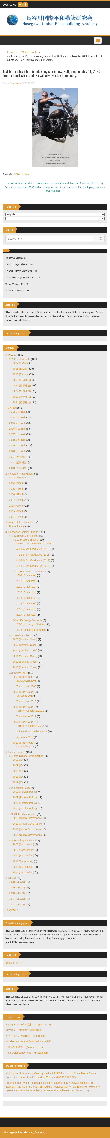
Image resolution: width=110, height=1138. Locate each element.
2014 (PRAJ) (16, 483)
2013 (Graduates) (26, 597)
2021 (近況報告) (18, 456)
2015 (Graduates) (26, 609)
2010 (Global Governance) (28, 823)
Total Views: (13, 284)
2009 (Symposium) (23, 850)
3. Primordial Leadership (19, 522)
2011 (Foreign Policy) (25, 803)
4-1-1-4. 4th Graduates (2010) (33, 549)
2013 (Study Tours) (23, 742)
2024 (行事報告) (22, 402)
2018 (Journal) (17, 440)
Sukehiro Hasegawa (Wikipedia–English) (28, 1041)
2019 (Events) (20, 374)
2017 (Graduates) (26, 614)
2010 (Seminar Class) (25, 650)
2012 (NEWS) (17, 904)
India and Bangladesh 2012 (31, 731)
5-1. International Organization (26, 755)
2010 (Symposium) (23, 855)
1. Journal (11, 408)
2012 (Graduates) (26, 592)
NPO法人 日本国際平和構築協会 (23, 1030)
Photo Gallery (17, 526)
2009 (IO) (18, 765)
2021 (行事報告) (22, 385)
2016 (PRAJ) (16, 494)
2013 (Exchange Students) (31, 629)
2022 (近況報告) (18, 462)
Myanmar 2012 (24, 737)
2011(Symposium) (23, 861)
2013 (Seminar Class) (25, 667)
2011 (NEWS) (17, 898)
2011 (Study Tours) (23, 706)
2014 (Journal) (17, 417)
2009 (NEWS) (17, 887)
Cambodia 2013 (25, 746)
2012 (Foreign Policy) (25, 808)
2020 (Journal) (28, 52)
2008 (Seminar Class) (25, 639)
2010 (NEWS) (17, 893)
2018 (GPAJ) (16, 505)
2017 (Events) (20, 363)
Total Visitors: (14, 290)
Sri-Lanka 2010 (25, 695)
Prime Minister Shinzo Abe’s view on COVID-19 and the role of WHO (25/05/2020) (55, 183)
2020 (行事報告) (22, 379)
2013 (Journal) (17, 411)
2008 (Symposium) (23, 844)
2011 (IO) (18, 776)
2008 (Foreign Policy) (25, 791)
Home (10, 52)
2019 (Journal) (17, 445)
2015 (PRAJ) (16, 488)
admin (16, 83)
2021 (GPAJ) (16, 516)
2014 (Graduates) (26, 603)
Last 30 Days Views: (17, 271)
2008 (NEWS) (17, 881)
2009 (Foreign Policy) (25, 797)
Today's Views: (14, 257)
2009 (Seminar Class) (25, 644)
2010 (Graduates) (26, 581)
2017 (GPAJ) (16, 500)
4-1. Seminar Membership (23, 535)
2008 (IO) (18, 759)
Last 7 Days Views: (17, 264)
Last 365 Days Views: (18, 277)
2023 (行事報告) (22, 396)
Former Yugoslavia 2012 (30, 725)
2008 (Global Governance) (28, 818)
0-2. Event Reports (19, 359)
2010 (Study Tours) (23, 691)
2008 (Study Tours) (23, 676)
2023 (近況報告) (18, 468)
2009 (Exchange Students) (31, 624)
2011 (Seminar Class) (25, 656)
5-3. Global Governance (22, 814)
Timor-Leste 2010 (26, 701)
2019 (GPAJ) (16, 511)
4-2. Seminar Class (20, 635)
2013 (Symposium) (23, 872)
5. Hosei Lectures (15, 752)
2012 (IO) (18, 782)
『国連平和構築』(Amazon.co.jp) (24, 1047)
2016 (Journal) (17, 428)
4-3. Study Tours (18, 673)
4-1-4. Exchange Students (27, 620)
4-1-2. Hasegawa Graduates (29, 571)
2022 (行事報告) (22, 391)
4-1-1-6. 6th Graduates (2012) (33, 560)
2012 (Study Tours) (23, 722)
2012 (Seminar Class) (25, 661)
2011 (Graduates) (26, 586)
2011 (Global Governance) (28, 829)
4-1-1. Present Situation (26, 539)
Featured (10, 910)
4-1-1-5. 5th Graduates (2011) (33, 554)
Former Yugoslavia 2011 (30, 710)
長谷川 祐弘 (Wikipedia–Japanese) (25, 1035)
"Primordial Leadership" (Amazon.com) (27, 1052)
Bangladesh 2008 (26, 680)
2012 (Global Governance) (28, 834)
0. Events (10, 355)
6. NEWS (10, 878)
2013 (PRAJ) (16, 477)
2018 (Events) (20, 368)
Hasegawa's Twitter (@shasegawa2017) (28, 1024)
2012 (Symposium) (23, 866)
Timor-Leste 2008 (26, 686)
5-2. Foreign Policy (19, 787)
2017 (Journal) (17, 434)
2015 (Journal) (17, 423)
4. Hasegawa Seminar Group (21, 532)
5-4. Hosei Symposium (22, 840)
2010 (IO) (18, 771)
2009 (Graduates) (26, 575)
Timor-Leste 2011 (26, 716)
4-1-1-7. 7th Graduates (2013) (33, 565)
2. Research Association (19, 473)
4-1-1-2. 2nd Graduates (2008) (33, 543)
